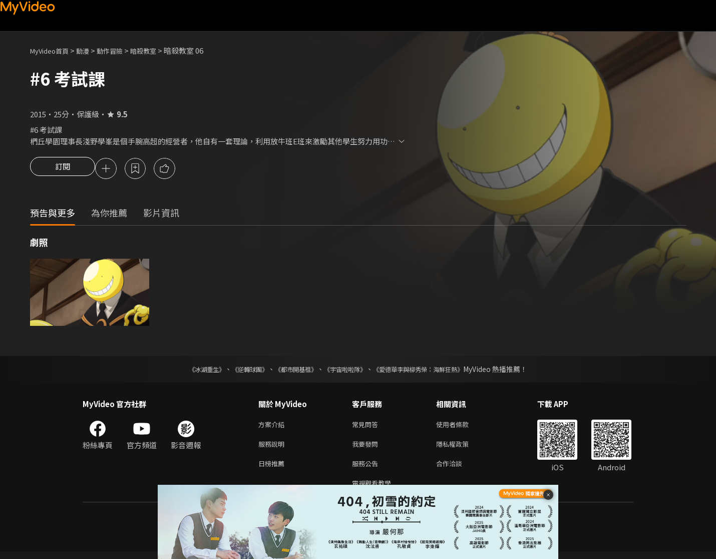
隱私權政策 (461, 447)
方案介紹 (273, 426)
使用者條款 (461, 426)
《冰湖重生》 (189, 370)
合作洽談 (457, 468)
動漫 (90, 50)
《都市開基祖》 (290, 370)
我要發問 (367, 447)
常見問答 (367, 426)
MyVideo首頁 (53, 50)
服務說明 (273, 447)
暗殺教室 (158, 50)
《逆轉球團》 (238, 370)
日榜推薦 (273, 468)
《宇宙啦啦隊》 (347, 370)
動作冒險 (121, 50)
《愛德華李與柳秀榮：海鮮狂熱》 (431, 370)
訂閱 (63, 169)
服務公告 (367, 468)
